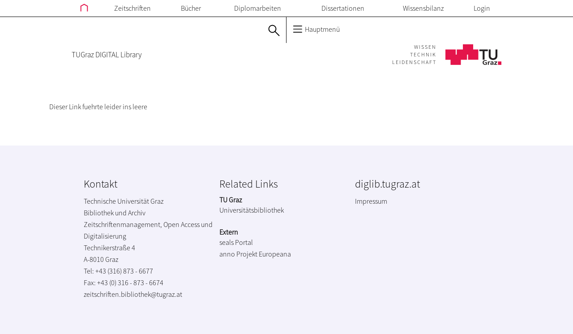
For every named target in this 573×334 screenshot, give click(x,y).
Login (482, 8)
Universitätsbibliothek (251, 210)
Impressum (371, 201)
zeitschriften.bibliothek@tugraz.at (133, 294)
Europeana (275, 253)
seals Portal (236, 242)
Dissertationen (342, 8)
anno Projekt (238, 253)
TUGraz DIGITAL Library (106, 55)
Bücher (191, 8)
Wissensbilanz (423, 8)
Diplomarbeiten (257, 8)
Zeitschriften (132, 8)
